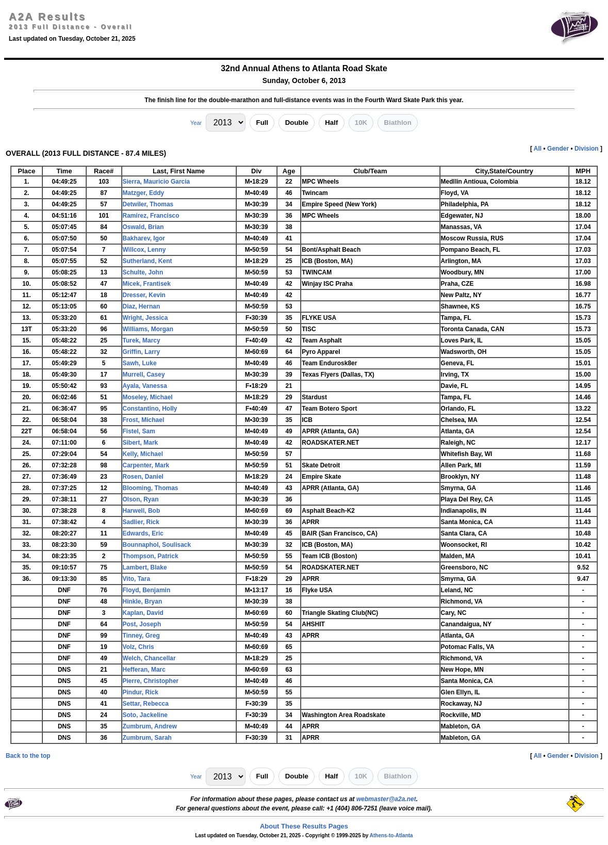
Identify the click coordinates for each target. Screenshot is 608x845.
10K (361, 122)
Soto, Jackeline (145, 715)
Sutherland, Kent (147, 261)
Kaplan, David (143, 612)
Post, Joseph (142, 624)
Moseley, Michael (148, 397)
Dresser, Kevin (144, 295)
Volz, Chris (138, 647)
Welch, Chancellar (149, 658)
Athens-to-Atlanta (391, 835)
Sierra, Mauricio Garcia (156, 181)
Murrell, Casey (144, 374)
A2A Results (47, 16)
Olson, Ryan (141, 499)
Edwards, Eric (143, 533)
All (537, 148)
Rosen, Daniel (143, 476)
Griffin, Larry (141, 351)
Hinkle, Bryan (142, 601)
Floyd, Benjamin (147, 590)
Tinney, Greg (141, 635)
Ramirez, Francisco (151, 215)
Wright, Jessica (145, 317)
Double (296, 122)
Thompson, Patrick (150, 556)
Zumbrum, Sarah (147, 737)
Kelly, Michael (143, 454)
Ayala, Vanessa (145, 385)
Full (262, 122)
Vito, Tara (137, 578)
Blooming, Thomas (150, 488)
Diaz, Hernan (141, 306)
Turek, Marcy (141, 340)
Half (331, 122)
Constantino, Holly (150, 408)
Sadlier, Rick (141, 522)
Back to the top (28, 755)
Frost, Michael (144, 420)
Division (586, 148)
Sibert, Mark (140, 442)
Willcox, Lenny (144, 249)
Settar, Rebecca (146, 703)
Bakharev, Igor (144, 238)
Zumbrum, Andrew (150, 726)
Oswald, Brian (143, 227)
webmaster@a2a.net (386, 799)
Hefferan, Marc (144, 669)
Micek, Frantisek (147, 283)
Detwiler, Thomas (148, 204)
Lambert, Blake (145, 567)
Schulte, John (143, 272)
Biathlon (398, 122)
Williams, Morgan (148, 329)
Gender (558, 148)
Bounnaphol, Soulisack (157, 544)
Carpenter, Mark (146, 465)
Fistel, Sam (139, 431)
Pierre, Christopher (151, 681)
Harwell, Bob (141, 510)
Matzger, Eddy (144, 193)
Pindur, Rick (140, 692)
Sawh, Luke (140, 363)
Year (196, 123)
